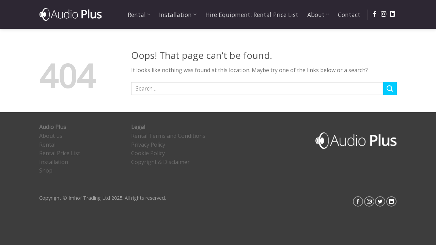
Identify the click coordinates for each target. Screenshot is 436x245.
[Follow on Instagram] (383, 14)
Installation (177, 15)
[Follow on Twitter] (380, 201)
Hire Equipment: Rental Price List (251, 15)
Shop (45, 170)
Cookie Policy (148, 153)
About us (50, 136)
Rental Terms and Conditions (168, 136)
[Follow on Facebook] (374, 14)
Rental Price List (59, 153)
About (318, 15)
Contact (349, 15)
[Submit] (390, 88)
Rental (139, 15)
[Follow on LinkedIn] (392, 14)
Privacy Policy (148, 144)
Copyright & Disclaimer (160, 162)
